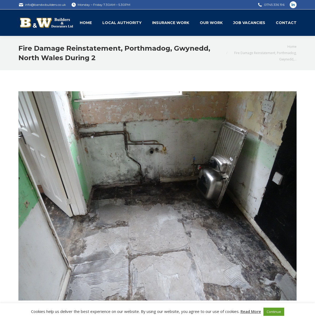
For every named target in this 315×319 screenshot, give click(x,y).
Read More (251, 311)
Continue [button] (274, 311)
